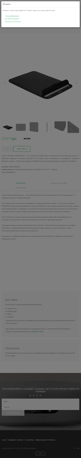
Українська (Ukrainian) (13, 21)
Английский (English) (12, 19)
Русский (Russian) (12, 16)
